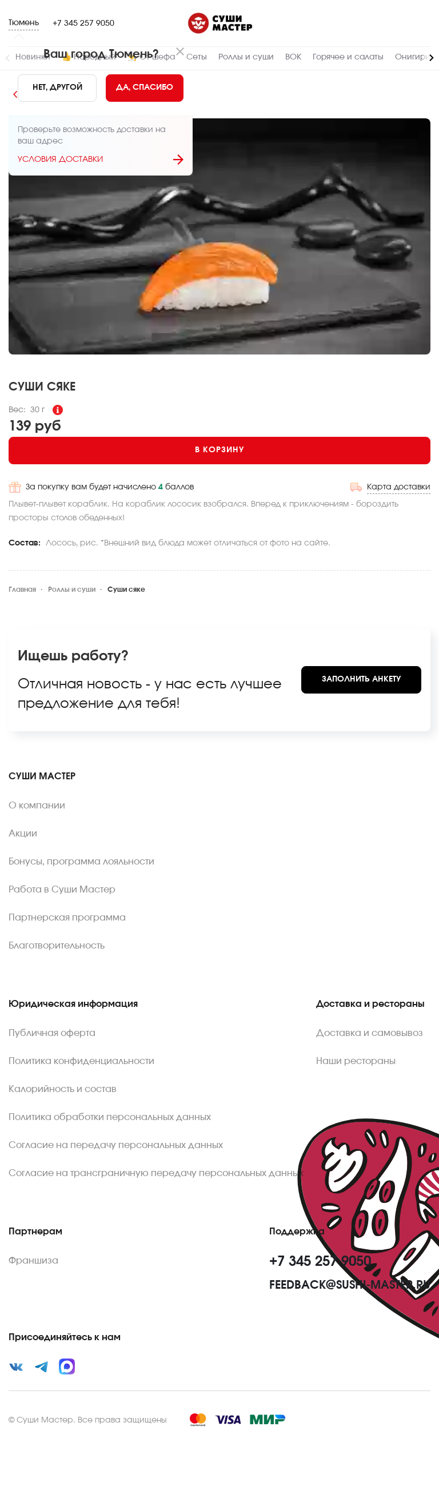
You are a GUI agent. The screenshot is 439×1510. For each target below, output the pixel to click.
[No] (57, 88)
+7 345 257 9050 (83, 23)
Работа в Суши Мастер (62, 889)
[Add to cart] (219, 450)
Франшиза (33, 1260)
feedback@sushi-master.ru (349, 1285)
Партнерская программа (67, 917)
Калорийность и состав (63, 1089)
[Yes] (144, 88)
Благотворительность (57, 945)
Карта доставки (398, 487)
